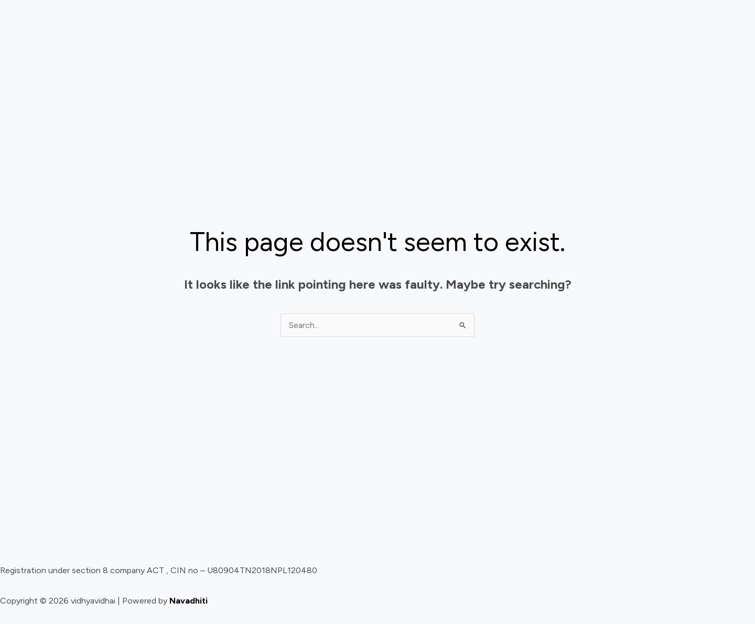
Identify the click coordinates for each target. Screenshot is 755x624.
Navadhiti (188, 601)
